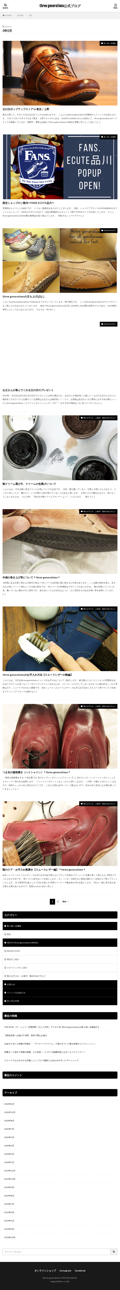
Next (64, 901)
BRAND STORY (110, 230)
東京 (9, 934)
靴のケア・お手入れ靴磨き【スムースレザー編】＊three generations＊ (44, 869)
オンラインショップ (45, 1270)
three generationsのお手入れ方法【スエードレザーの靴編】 (38, 674)
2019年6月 (9, 1212)
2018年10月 (9, 1237)
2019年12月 (9, 1170)
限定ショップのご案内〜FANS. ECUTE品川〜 (28, 202)
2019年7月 (9, 1204)
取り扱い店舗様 (110, 43)
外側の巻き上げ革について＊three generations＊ (31, 577)
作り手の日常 (13, 1001)
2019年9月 (9, 1187)
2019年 (20, 15)
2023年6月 (9, 1104)
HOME (8, 15)
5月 (30, 15)
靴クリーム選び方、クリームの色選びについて (29, 483)
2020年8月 (9, 1120)
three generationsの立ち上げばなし (24, 296)
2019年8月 (9, 1195)
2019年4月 (9, 1229)
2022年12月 (9, 1112)
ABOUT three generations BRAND (22, 942)
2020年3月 (9, 1145)
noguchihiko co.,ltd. (60, 1281)
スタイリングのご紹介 (17, 967)
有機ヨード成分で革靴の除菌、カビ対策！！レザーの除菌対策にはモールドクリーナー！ (45, 1052)
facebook (80, 1270)
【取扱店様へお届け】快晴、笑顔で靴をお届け (25, 1035)
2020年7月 (9, 1129)
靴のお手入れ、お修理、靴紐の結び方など (99, 418)
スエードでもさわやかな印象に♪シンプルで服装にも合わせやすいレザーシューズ (41, 1060)
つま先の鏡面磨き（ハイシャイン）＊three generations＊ (36, 772)
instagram (65, 1270)
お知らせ (11, 984)
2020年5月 (9, 1137)
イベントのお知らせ (16, 992)
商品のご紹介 (13, 959)
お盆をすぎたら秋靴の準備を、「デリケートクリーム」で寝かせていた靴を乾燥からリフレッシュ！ (50, 1043)
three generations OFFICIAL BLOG (60, 1278)
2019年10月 (9, 1179)
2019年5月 (9, 1220)
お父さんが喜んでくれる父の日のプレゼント (28, 390)
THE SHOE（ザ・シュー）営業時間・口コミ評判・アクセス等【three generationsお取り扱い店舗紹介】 (52, 1027)
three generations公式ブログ (60, 6)
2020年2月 (9, 1154)
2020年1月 (9, 1162)
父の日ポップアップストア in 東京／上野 (26, 109)
